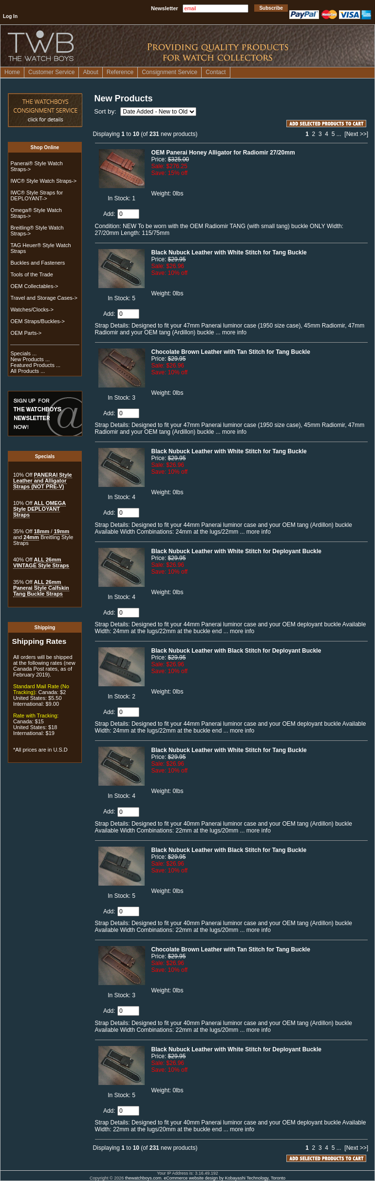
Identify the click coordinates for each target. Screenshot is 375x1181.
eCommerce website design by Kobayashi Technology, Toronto (224, 1178)
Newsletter (164, 8)
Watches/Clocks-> (32, 309)
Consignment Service (169, 72)
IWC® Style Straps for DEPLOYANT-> (36, 195)
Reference (120, 72)
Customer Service (51, 72)
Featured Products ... (35, 365)
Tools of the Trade (31, 274)
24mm (31, 537)
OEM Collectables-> (34, 286)
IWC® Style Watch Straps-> (43, 181)
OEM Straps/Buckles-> (37, 321)
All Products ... (27, 371)
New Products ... (30, 359)
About (90, 72)
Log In (10, 16)
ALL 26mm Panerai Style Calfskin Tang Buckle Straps (41, 588)
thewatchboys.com (143, 1178)
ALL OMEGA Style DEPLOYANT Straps (39, 509)
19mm (61, 531)
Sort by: (106, 111)
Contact (215, 72)
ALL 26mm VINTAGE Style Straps (41, 562)
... (339, 134)
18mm (42, 531)
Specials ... (23, 353)
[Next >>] (356, 134)
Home (12, 72)
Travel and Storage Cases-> (43, 298)
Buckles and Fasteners (37, 263)
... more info (230, 332)
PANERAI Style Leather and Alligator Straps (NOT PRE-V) (42, 480)
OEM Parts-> (25, 333)
